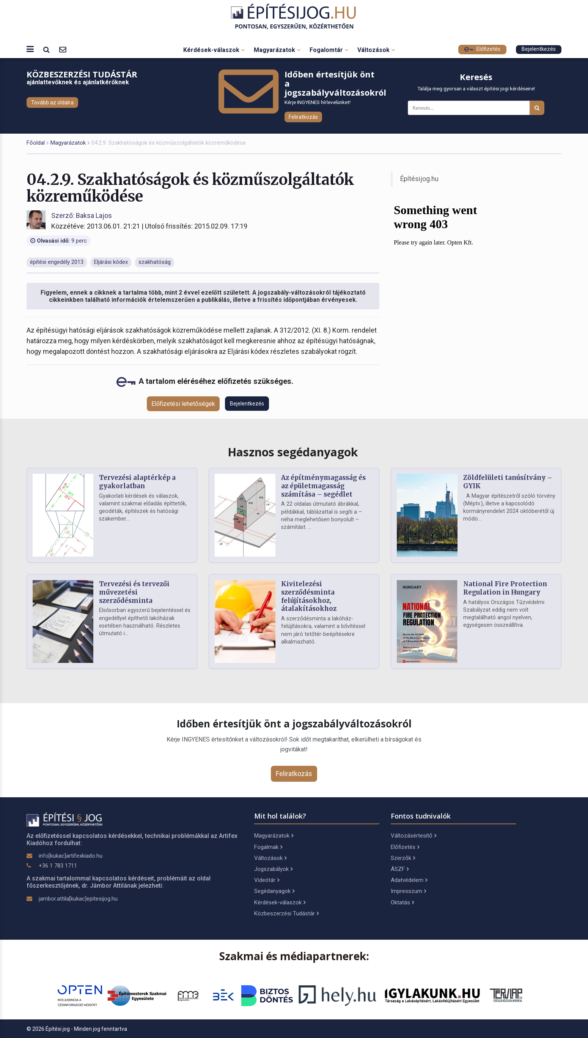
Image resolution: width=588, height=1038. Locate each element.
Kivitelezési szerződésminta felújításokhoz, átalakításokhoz (308, 596)
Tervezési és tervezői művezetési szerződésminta (134, 592)
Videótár (266, 880)
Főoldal (36, 142)
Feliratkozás (303, 117)
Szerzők (403, 858)
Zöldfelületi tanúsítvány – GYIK (507, 481)
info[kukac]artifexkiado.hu (70, 855)
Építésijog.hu (419, 179)
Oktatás (402, 902)
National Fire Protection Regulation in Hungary (505, 588)
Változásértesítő (413, 835)
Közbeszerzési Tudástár (286, 913)
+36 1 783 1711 (58, 865)
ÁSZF (400, 869)
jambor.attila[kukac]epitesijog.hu (78, 898)
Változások (376, 50)
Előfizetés (482, 49)
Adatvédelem (409, 880)
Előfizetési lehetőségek (183, 403)
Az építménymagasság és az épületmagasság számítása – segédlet (323, 485)
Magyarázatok (277, 50)
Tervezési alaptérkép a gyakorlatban (137, 481)
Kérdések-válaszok (214, 50)
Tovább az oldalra (52, 102)
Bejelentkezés (539, 49)
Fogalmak (268, 847)
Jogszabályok (273, 869)
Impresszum (408, 891)
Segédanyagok (274, 891)
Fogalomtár (329, 50)
